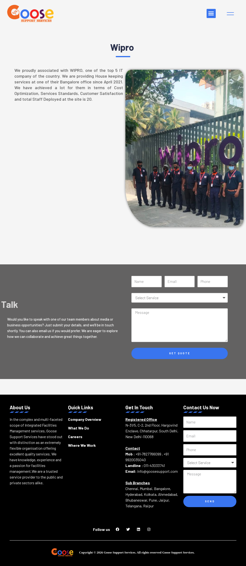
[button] (211, 13)
